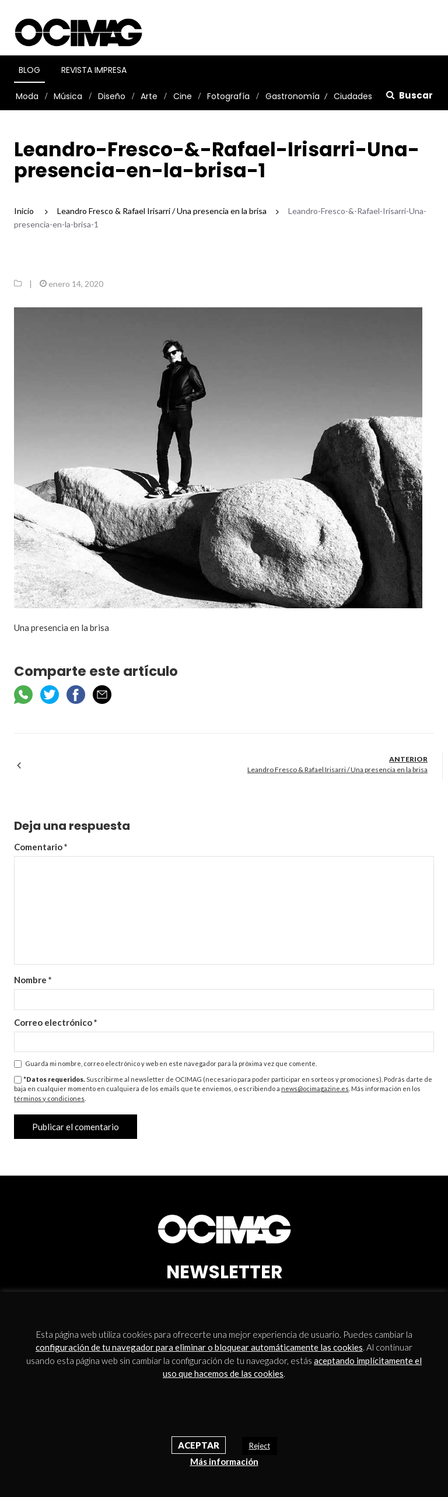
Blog (29, 70)
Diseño (111, 96)
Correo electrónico (55, 1022)
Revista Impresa (94, 70)
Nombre (33, 979)
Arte (149, 96)
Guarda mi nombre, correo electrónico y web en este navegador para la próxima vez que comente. (171, 1063)
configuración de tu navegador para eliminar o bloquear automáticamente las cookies (199, 1347)
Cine (182, 96)
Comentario (41, 847)
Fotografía (228, 96)
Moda (27, 96)
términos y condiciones (49, 1098)
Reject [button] (259, 1445)
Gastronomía (292, 96)
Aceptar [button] (198, 1445)
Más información (224, 1461)
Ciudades (353, 96)
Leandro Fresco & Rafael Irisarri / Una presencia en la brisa (337, 769)
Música (68, 96)
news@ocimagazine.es (315, 1088)
